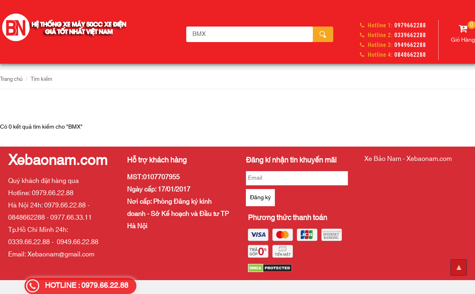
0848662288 (410, 54)
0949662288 (410, 45)
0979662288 (410, 25)
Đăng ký (260, 197)
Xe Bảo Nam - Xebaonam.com (408, 159)
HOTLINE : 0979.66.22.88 (86, 285)
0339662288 (410, 35)
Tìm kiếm (41, 79)
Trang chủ (11, 79)
